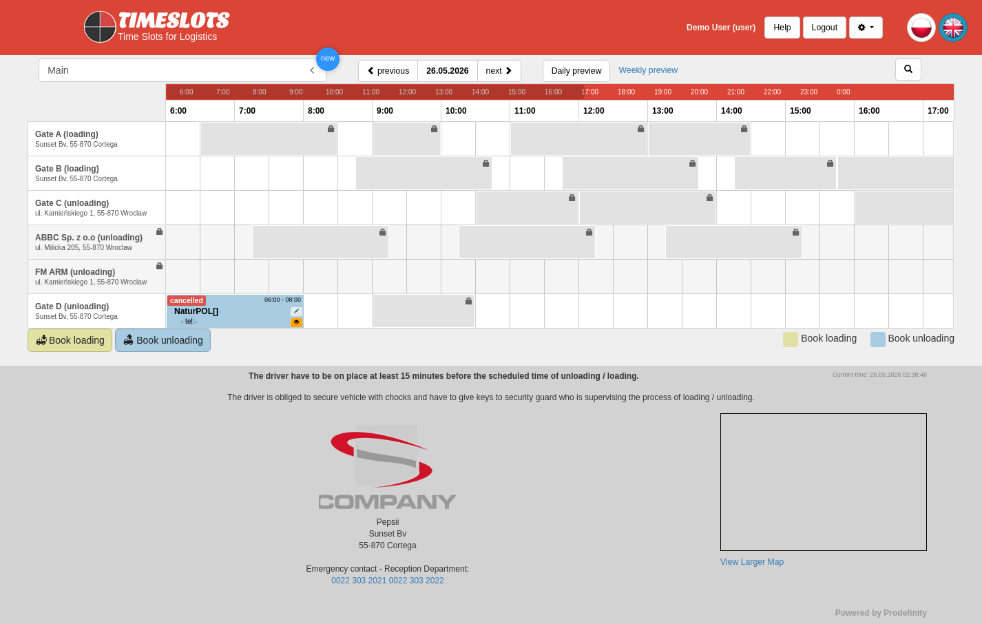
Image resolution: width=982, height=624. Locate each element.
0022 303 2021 (358, 580)
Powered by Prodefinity (881, 613)
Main (58, 70)
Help (782, 27)
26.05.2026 (447, 71)
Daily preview (577, 71)
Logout (824, 27)
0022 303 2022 (416, 580)
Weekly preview (648, 70)
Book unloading (163, 340)
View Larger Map (752, 562)
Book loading (70, 340)
